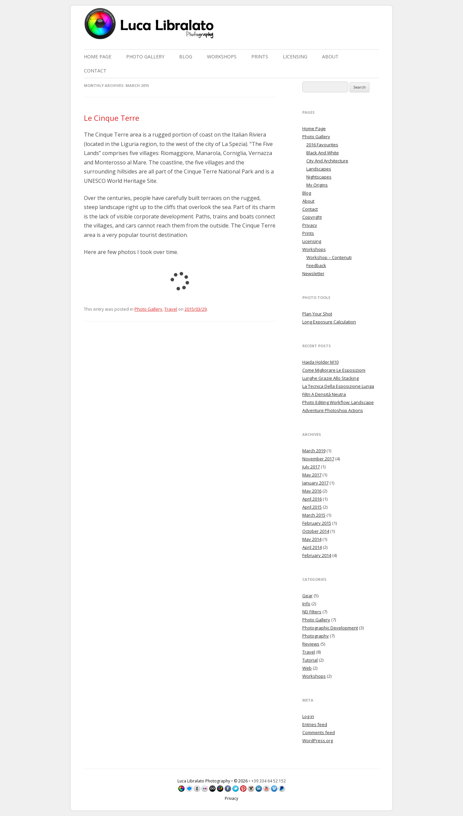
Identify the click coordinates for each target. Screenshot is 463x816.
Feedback (316, 265)
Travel (170, 309)
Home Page (97, 56)
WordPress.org (317, 740)
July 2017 (311, 467)
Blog (185, 56)
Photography (315, 636)
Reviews (310, 644)
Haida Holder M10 (320, 362)
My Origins (317, 185)
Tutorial (310, 660)
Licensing (295, 56)
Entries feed (314, 724)
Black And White (322, 153)
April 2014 (312, 547)
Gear (307, 596)
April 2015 (312, 507)
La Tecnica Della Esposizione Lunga (338, 386)
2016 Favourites (322, 145)
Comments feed (318, 732)
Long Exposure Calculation (329, 322)
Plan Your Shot (317, 314)
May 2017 (311, 475)
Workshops (222, 56)
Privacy (309, 225)
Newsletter (313, 273)
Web (307, 668)
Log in (308, 716)
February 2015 (316, 523)
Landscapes (318, 169)
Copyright (312, 217)
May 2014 (311, 539)
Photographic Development (330, 628)
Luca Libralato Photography (203, 781)
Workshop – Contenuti (329, 257)
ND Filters (311, 612)
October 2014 (315, 531)
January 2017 (315, 483)
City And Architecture (327, 161)
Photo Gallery (145, 56)
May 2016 (311, 491)
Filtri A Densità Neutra (324, 394)
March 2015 (313, 515)
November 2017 (318, 459)
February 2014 (316, 555)
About (330, 56)
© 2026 (241, 781)
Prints (259, 56)
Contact (95, 70)
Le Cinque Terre (111, 118)
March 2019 (313, 451)
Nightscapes (318, 177)
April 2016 (312, 499)
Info (306, 604)
